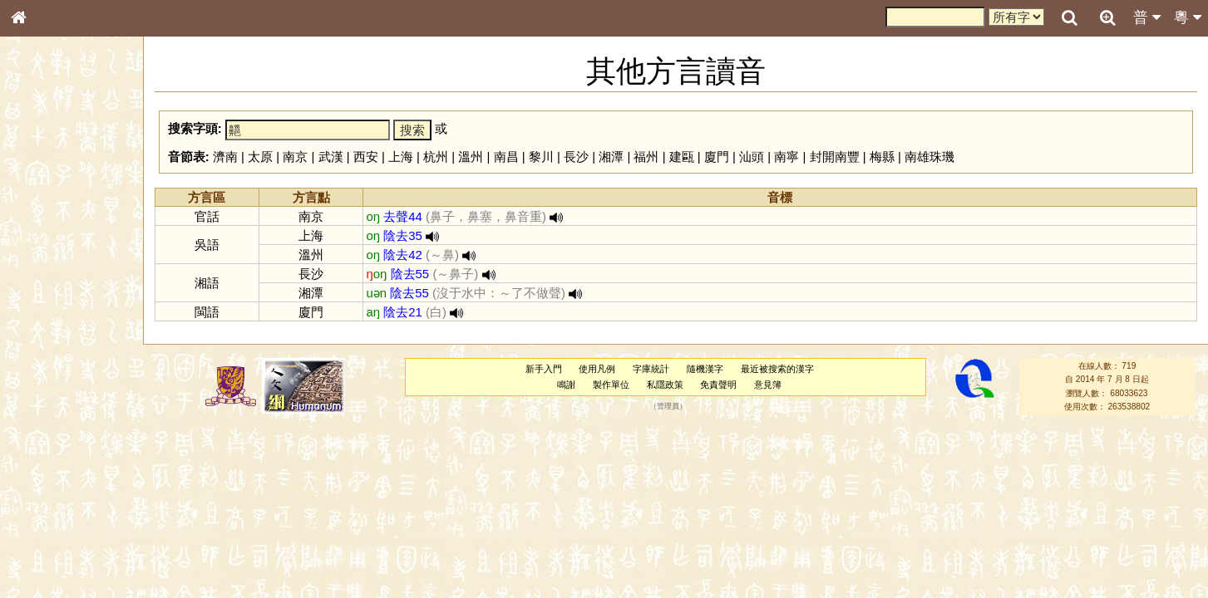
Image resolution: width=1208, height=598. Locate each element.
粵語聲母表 (46, 340)
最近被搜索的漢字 (777, 369)
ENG (73, 183)
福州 (646, 157)
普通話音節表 (51, 452)
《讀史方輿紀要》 (61, 526)
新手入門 (543, 369)
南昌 (506, 157)
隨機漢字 (705, 369)
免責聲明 (718, 385)
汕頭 (751, 157)
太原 (260, 157)
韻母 (57, 437)
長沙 (576, 157)
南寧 (786, 157)
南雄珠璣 (929, 157)
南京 (295, 157)
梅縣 (882, 157)
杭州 (435, 157)
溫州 (470, 157)
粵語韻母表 (46, 356)
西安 (365, 157)
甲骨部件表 (46, 251)
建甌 (681, 157)
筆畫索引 (41, 237)
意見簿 (768, 385)
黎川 (541, 157)
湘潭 (611, 157)
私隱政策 (665, 385)
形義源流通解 (51, 282)
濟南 (225, 157)
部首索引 (41, 222)
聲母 (33, 437)
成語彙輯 (41, 541)
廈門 (716, 157)
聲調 (79, 437)
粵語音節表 (46, 325)
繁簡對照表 (46, 555)
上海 (400, 157)
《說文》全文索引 (61, 511)
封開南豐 (835, 157)
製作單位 (611, 385)
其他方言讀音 (51, 467)
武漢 (330, 157)
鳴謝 (566, 385)
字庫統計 (651, 369)
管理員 (668, 406)
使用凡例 (597, 369)
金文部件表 (46, 267)
